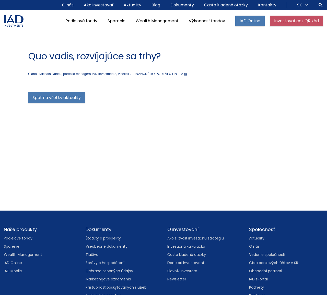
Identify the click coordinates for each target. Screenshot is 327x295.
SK (300, 5)
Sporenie (116, 21)
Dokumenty (182, 5)
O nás (68, 5)
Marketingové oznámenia (108, 279)
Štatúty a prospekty (103, 238)
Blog (155, 5)
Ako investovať (98, 5)
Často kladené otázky (226, 5)
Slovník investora (182, 271)
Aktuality (132, 5)
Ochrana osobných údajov (109, 271)
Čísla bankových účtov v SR (273, 262)
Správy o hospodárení (105, 262)
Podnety (256, 287)
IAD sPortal (258, 279)
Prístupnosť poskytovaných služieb (116, 287)
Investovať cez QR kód (296, 21)
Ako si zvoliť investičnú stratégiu (195, 238)
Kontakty (267, 5)
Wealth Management (157, 21)
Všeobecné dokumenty (106, 246)
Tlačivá (92, 254)
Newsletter (176, 279)
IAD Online (250, 21)
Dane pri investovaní (185, 262)
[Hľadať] (320, 5)
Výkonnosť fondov (207, 21)
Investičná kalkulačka (186, 246)
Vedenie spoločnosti (267, 254)
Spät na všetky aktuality (56, 98)
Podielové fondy (81, 21)
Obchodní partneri (265, 271)
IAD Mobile (13, 271)
